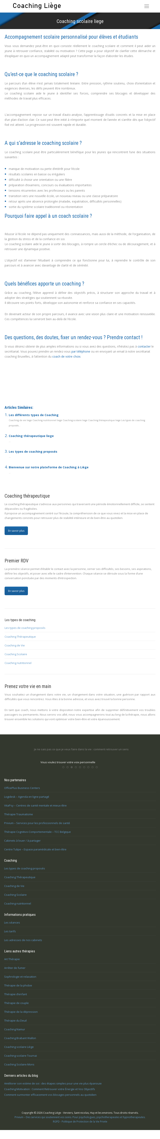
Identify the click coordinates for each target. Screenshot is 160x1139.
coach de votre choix (66, 356)
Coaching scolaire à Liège (29, 390)
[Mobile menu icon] (147, 6)
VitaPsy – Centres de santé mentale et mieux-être (35, 809)
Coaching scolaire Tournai (20, 1059)
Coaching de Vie (15, 645)
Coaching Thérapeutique (20, 636)
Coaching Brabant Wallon (20, 1041)
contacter (144, 346)
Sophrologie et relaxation (20, 980)
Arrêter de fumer (14, 971)
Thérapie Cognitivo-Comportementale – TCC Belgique (37, 835)
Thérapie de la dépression (21, 1015)
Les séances (12, 926)
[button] (63, 771)
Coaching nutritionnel (18, 663)
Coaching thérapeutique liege (31, 436)
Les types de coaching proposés (33, 452)
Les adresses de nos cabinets (23, 943)
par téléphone (80, 351)
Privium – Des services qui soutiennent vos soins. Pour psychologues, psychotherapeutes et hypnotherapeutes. (80, 1120)
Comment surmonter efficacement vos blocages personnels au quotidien (50, 1098)
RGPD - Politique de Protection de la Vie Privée (80, 1125)
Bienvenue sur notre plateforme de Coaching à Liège (49, 467)
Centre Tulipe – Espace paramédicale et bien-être (35, 853)
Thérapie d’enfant (15, 998)
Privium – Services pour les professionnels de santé (37, 826)
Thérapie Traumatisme (18, 818)
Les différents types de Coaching (34, 415)
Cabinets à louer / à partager (22, 844)
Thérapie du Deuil (15, 1024)
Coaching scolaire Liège (29, 380)
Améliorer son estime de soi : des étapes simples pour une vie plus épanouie (53, 1087)
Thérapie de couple (16, 1006)
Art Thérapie (12, 962)
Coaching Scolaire (16, 654)
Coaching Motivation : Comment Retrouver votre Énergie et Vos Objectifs (49, 1092)
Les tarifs (10, 935)
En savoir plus (16, 531)
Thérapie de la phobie (18, 989)
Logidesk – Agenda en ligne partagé (26, 800)
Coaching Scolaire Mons (19, 1068)
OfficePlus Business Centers (22, 791)
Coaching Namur (14, 1033)
